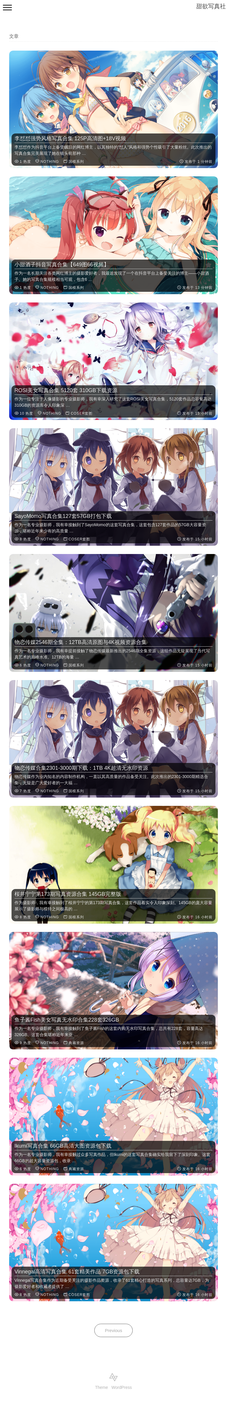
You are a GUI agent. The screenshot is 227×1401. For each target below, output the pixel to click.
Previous (113, 1330)
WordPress (121, 1387)
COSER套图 (82, 413)
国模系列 (76, 162)
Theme (101, 1387)
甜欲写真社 (211, 6)
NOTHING (49, 162)
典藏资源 (76, 1043)
